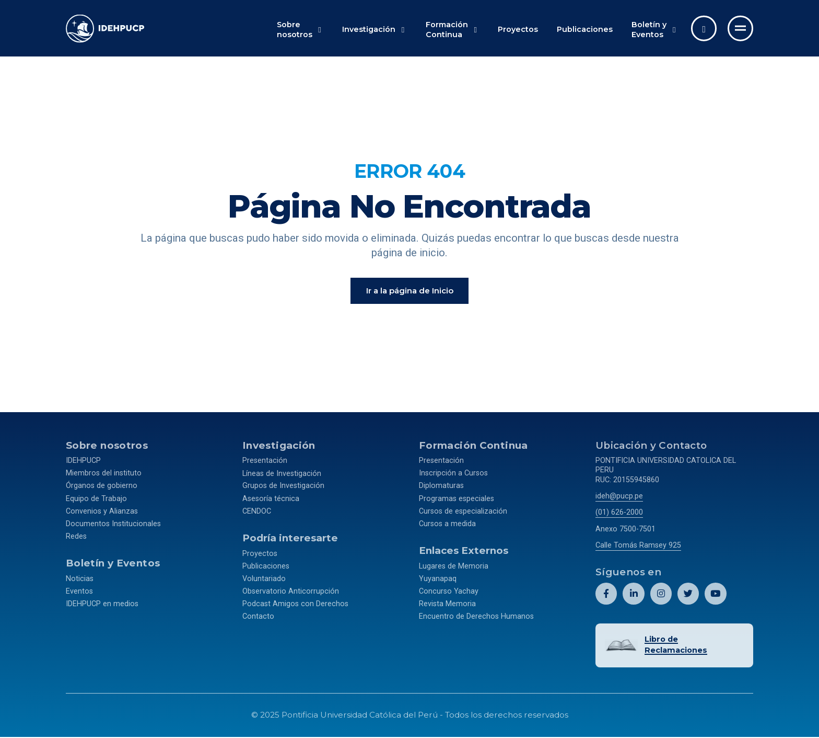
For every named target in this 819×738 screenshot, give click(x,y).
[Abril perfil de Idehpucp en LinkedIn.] (633, 595)
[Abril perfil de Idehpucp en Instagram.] (660, 595)
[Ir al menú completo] (740, 28)
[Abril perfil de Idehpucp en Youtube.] (715, 595)
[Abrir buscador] (704, 28)
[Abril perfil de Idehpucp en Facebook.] (606, 595)
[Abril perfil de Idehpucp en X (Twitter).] (688, 595)
